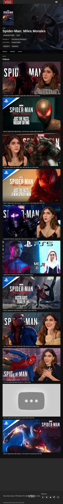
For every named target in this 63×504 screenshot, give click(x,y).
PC (23, 496)
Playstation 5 (15, 46)
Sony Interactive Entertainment (19, 39)
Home (5, 496)
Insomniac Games (16, 42)
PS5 (17, 496)
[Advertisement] (31, 469)
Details (5, 51)
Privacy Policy (21, 502)
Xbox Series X (11, 496)
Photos (12, 51)
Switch (20, 496)
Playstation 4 (6, 46)
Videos (20, 51)
